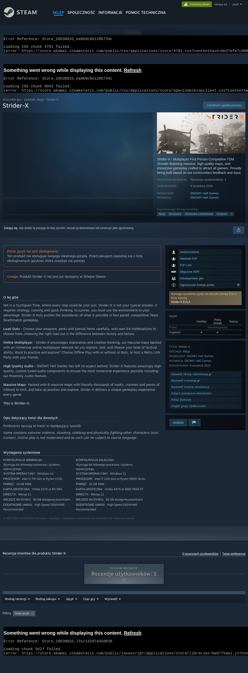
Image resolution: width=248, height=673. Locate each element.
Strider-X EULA (180, 307)
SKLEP (58, 12)
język (236, 4)
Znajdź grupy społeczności (188, 411)
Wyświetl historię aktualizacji (190, 392)
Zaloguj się (10, 233)
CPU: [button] (224, 622)
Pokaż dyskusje (181, 405)
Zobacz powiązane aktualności (191, 399)
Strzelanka (175, 219)
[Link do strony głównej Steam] (24, 16)
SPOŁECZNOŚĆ (81, 12)
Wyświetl (135, 608)
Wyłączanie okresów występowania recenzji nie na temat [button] (86, 622)
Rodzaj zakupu (46, 608)
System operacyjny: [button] (199, 622)
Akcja (162, 219)
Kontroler (222, 219)
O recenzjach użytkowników (200, 559)
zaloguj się (220, 4)
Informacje (110, 12)
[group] (124, 626)
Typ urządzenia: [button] (30, 628)
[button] (205, 304)
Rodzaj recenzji (15, 608)
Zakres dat (90, 608)
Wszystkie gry (12, 105)
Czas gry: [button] (137, 622)
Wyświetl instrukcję (185, 386)
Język (70, 608)
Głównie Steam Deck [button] (165, 622)
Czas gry (114, 608)
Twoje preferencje (233, 559)
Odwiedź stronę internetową (191, 380)
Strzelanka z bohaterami (199, 219)
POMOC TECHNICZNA (146, 12)
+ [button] (231, 219)
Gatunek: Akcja (34, 105)
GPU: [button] (7, 628)
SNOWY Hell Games (204, 199)
